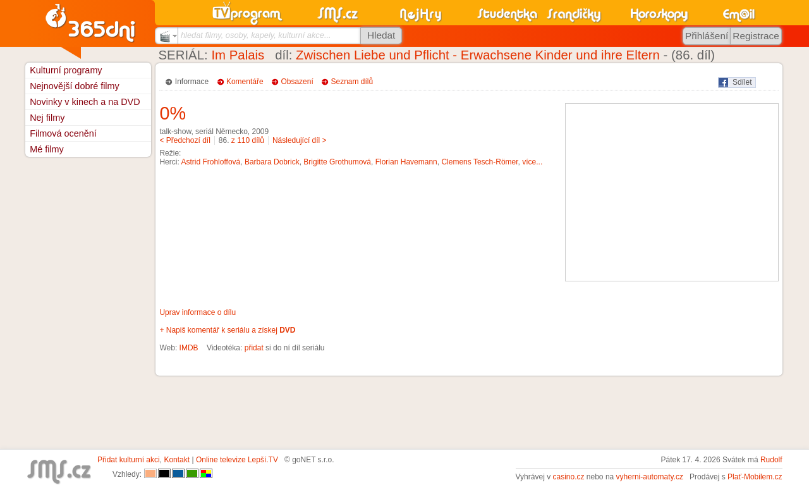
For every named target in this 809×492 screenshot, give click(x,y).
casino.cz (568, 476)
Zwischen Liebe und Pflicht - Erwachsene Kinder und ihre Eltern (478, 55)
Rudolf (771, 459)
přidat (254, 347)
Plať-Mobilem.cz (754, 476)
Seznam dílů (352, 81)
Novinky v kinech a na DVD (85, 102)
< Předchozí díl (184, 140)
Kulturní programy (66, 70)
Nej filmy (47, 118)
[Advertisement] (672, 192)
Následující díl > (299, 140)
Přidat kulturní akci (128, 459)
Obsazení (297, 81)
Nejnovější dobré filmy (74, 86)
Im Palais (237, 55)
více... (532, 161)
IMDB (188, 347)
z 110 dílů (247, 140)
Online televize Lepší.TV (237, 459)
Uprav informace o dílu (197, 312)
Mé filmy (47, 149)
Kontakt (177, 459)
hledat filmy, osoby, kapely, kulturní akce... (256, 35)
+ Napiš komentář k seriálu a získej (227, 330)
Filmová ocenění (63, 133)
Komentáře (245, 81)
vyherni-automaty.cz (649, 476)
